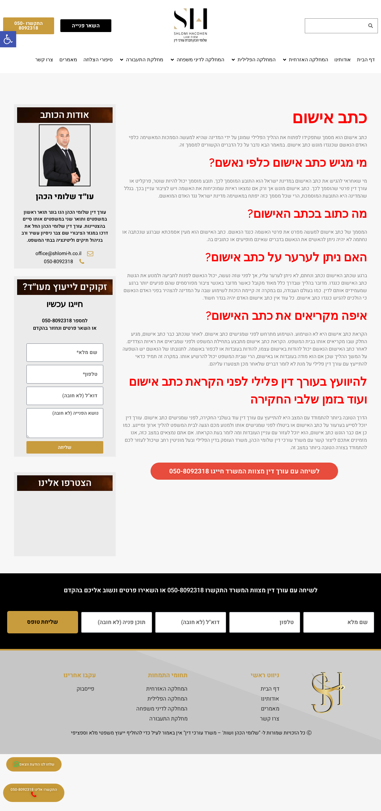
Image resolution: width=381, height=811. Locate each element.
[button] (305, 59)
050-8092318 (57, 320)
